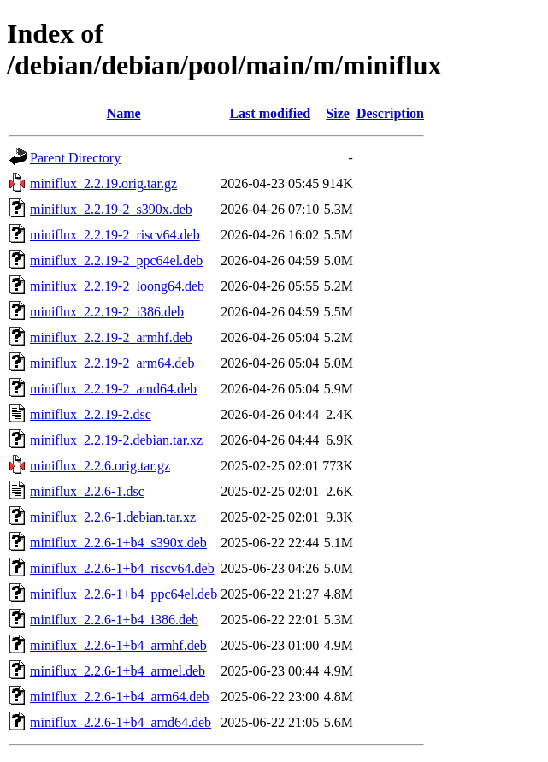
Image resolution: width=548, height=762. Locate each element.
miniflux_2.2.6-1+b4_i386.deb (114, 619)
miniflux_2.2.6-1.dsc (87, 491)
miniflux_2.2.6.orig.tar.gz (100, 465)
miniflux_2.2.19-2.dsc (90, 414)
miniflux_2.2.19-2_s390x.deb (111, 209)
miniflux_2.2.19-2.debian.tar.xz (116, 440)
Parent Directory (75, 158)
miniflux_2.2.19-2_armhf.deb (111, 337)
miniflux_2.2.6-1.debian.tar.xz (113, 517)
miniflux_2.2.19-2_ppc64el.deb (116, 260)
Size (338, 113)
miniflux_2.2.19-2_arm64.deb (112, 363)
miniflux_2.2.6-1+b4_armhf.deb (118, 645)
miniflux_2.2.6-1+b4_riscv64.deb (122, 568)
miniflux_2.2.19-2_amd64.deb (113, 388)
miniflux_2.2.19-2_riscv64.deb (115, 234)
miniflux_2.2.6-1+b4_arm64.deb (119, 696)
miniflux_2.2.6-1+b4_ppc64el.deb (123, 594)
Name (124, 113)
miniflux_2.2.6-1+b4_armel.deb (117, 671)
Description (390, 113)
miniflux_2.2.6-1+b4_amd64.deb (120, 722)
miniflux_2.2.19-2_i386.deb (107, 311)
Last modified (269, 113)
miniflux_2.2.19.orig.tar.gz (103, 183)
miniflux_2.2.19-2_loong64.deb (117, 286)
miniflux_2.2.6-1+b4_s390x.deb (118, 542)
